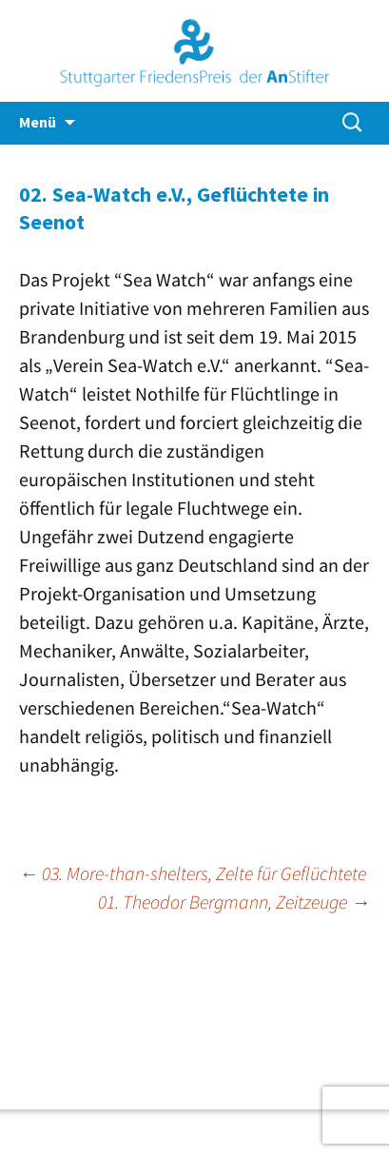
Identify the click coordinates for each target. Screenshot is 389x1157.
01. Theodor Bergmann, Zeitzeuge (234, 901)
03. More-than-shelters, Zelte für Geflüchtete (192, 873)
